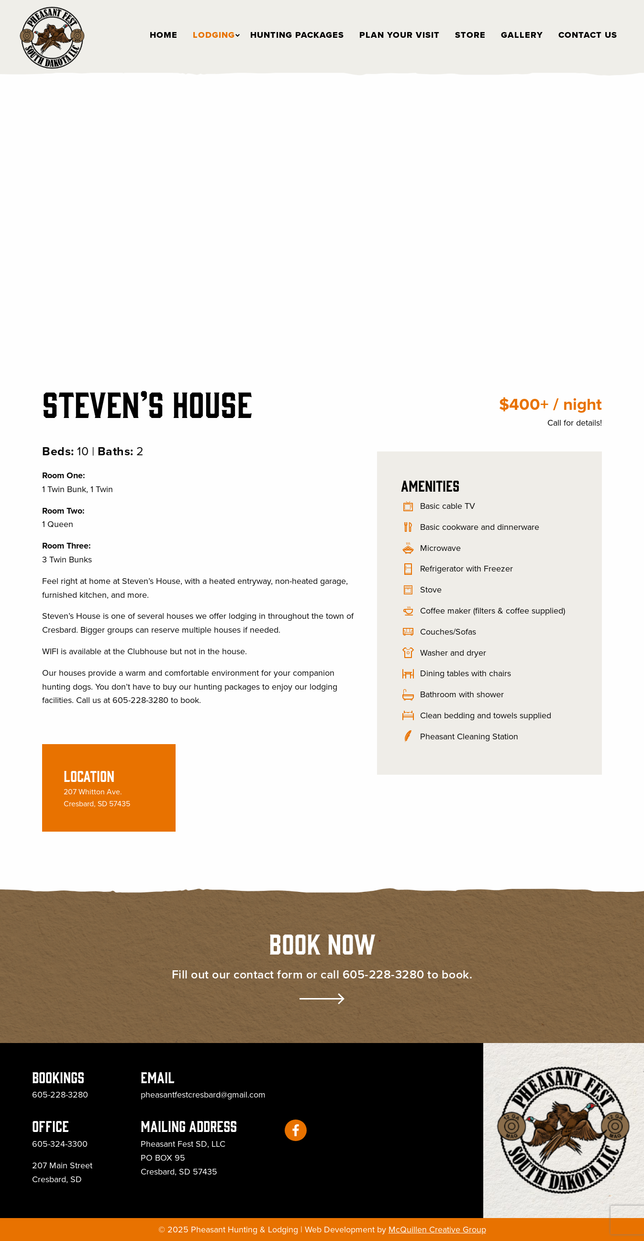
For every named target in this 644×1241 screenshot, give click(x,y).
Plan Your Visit (399, 35)
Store (470, 35)
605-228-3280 (383, 974)
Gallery (522, 35)
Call (554, 423)
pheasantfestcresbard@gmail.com (203, 1094)
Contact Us (587, 35)
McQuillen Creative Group (437, 1229)
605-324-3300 (60, 1144)
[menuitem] (159, 34)
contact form (268, 974)
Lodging (210, 35)
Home (160, 35)
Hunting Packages (297, 35)
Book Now (322, 942)
